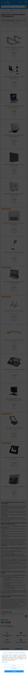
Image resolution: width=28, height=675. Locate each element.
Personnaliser (14, 668)
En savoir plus (4, 661)
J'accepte (14, 671)
